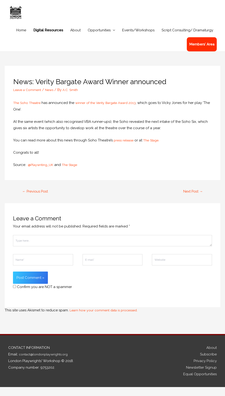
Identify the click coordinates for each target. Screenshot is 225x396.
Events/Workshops (138, 39)
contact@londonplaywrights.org (46, 363)
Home (21, 39)
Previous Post (37, 200)
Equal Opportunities (200, 383)
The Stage (72, 173)
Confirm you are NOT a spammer (42, 296)
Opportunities (99, 39)
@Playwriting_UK (42, 173)
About (75, 39)
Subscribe (208, 363)
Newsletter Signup (201, 377)
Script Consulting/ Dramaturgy (187, 39)
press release (125, 149)
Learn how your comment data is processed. (107, 319)
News (52, 98)
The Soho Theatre (28, 111)
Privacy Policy (205, 370)
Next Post (191, 200)
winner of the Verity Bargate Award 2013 (111, 111)
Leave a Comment (28, 98)
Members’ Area (201, 53)
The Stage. (154, 149)
